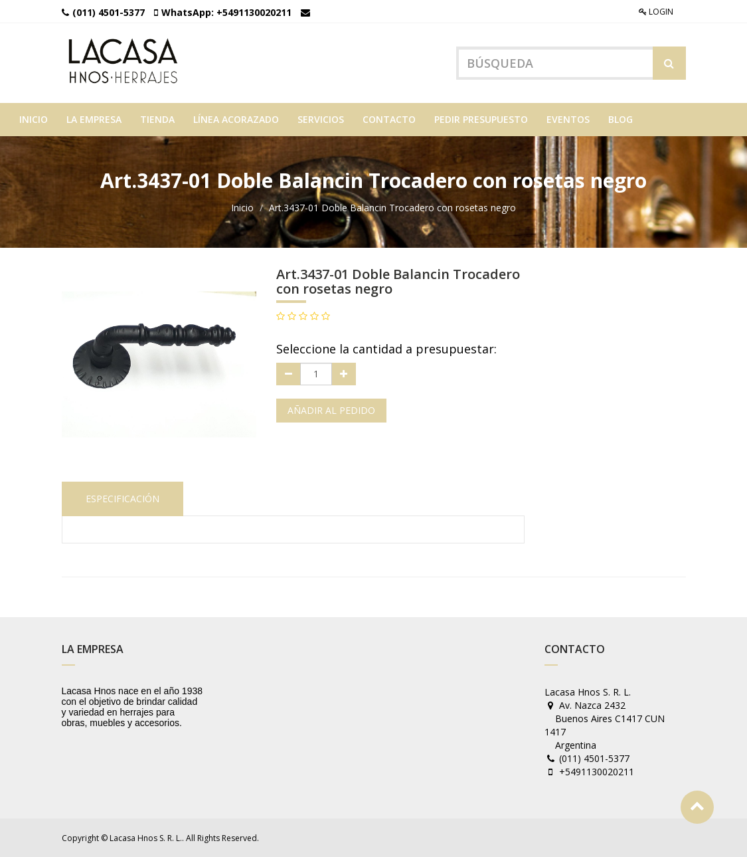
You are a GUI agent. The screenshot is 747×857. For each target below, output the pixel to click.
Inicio (242, 207)
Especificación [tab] (122, 498)
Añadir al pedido (331, 410)
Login (656, 11)
